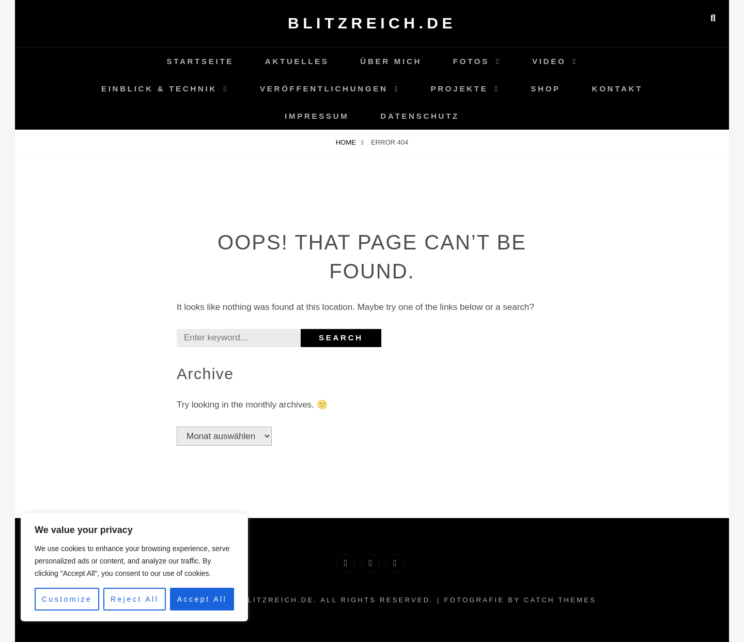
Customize (67, 599)
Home (347, 142)
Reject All (135, 599)
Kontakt (617, 88)
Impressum (317, 116)
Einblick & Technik (159, 88)
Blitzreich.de (372, 23)
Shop (546, 88)
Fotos (471, 61)
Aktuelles (297, 61)
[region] (134, 567)
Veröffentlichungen (324, 88)
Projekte (459, 88)
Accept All (202, 599)
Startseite (200, 61)
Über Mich (391, 61)
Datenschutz (419, 116)
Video (549, 61)
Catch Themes (560, 600)
